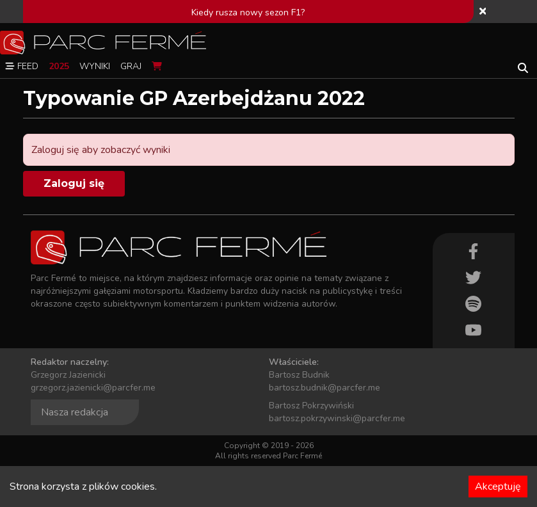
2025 (59, 66)
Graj (130, 66)
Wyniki (94, 66)
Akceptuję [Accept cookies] (498, 486)
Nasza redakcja (74, 412)
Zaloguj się (74, 183)
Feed (21, 66)
